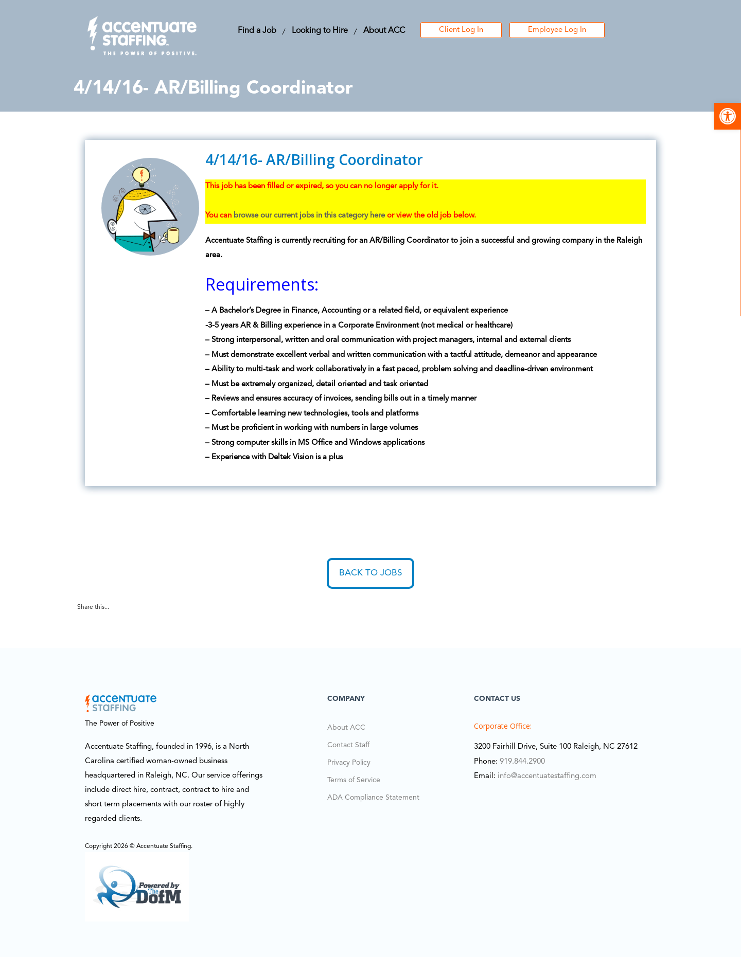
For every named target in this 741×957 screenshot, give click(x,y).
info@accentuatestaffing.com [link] (547, 776)
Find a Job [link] (257, 31)
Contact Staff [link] (348, 745)
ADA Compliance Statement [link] (373, 797)
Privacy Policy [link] (348, 762)
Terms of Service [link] (353, 780)
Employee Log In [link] (557, 30)
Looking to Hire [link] (320, 31)
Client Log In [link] (461, 30)
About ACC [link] (384, 31)
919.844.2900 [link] (522, 762)
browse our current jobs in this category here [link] (309, 216)
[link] (727, 116)
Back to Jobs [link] (370, 573)
